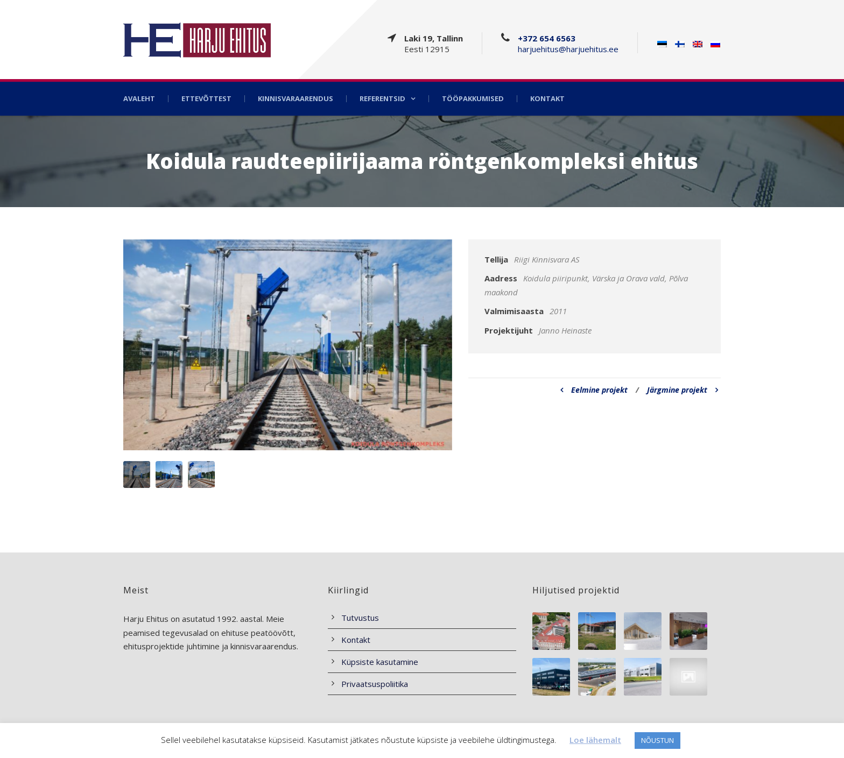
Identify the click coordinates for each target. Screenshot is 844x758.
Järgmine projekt (682, 390)
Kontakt (547, 98)
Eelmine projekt (594, 390)
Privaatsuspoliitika (374, 683)
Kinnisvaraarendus (295, 98)
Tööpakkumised (473, 98)
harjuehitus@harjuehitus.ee (568, 49)
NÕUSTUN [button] (657, 740)
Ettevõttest (206, 98)
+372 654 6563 (546, 38)
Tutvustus (360, 617)
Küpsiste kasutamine (379, 661)
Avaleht (139, 98)
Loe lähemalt (595, 739)
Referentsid (382, 98)
